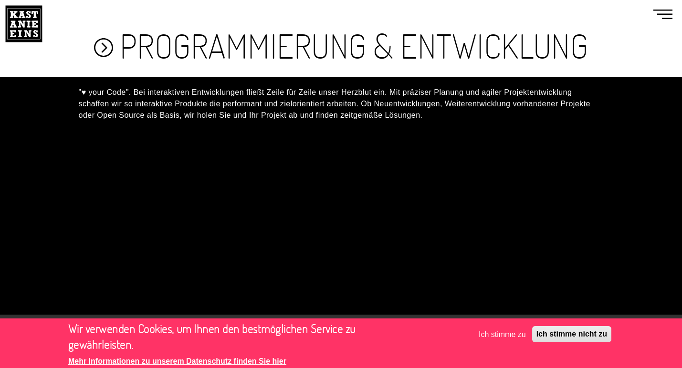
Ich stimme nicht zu (571, 337)
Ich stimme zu (502, 337)
